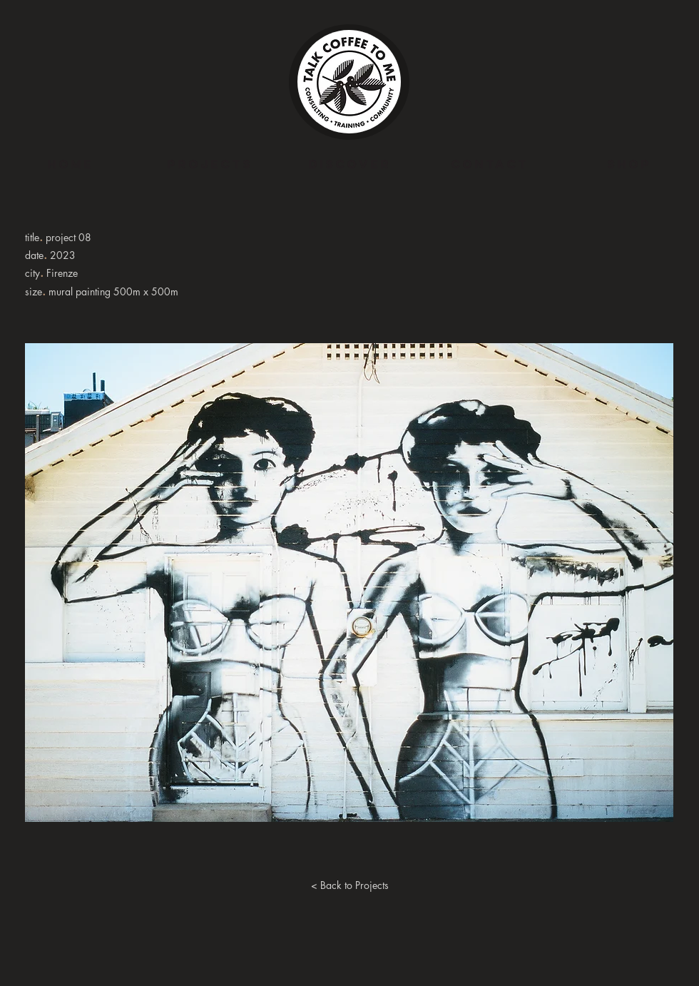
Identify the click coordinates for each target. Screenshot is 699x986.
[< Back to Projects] (349, 885)
